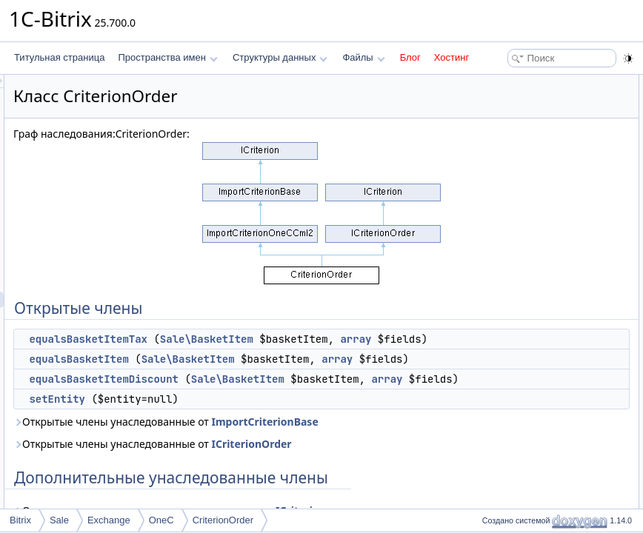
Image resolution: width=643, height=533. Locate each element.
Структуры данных (280, 57)
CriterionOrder (223, 520)
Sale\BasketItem (392, 339)
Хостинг (451, 57)
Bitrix (20, 520)
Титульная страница (59, 57)
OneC (161, 520)
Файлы (363, 57)
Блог (410, 57)
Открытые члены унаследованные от (296, 495)
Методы (494, 197)
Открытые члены (513, 83)
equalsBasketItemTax (273, 339)
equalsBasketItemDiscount (289, 411)
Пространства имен (167, 57)
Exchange (108, 520)
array (311, 355)
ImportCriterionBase (252, 503)
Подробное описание (521, 180)
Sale (59, 520)
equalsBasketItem (263, 375)
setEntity (242, 464)
